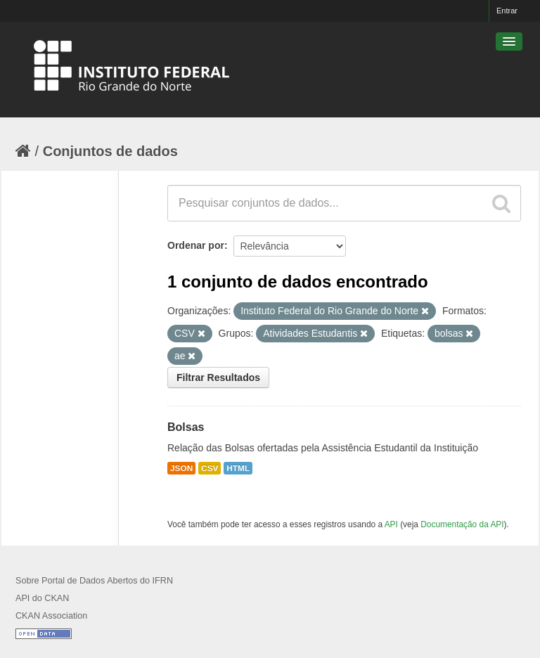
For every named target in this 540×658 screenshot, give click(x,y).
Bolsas (185, 427)
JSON (181, 468)
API (391, 524)
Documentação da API (461, 524)
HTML (238, 468)
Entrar (507, 10)
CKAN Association (51, 616)
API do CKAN (42, 598)
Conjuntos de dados (110, 151)
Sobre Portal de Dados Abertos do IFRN (94, 581)
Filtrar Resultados (218, 377)
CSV (209, 468)
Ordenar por (195, 245)
